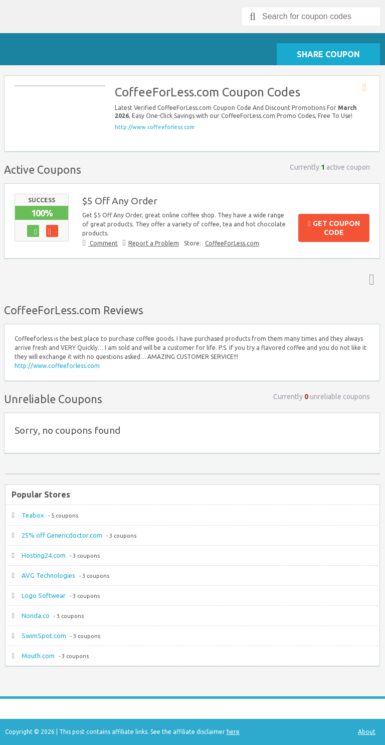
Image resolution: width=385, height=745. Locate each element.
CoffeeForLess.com (232, 243)
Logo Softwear (44, 595)
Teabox (33, 515)
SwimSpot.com (44, 635)
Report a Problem (153, 243)
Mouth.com (38, 655)
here (233, 731)
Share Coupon (328, 54)
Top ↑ (369, 279)
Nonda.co (36, 615)
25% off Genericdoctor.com (62, 535)
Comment (103, 243)
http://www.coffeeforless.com (155, 127)
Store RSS (367, 88)
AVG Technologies (48, 575)
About (366, 731)
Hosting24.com (44, 555)
